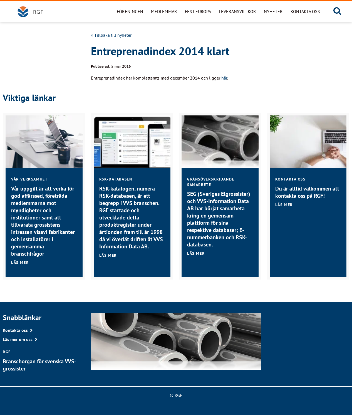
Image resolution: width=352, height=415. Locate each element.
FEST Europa (198, 11)
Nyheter (273, 11)
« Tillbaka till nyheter (111, 35)
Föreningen (130, 11)
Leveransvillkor (237, 11)
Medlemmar (164, 11)
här (224, 78)
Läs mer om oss (18, 339)
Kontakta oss (305, 11)
